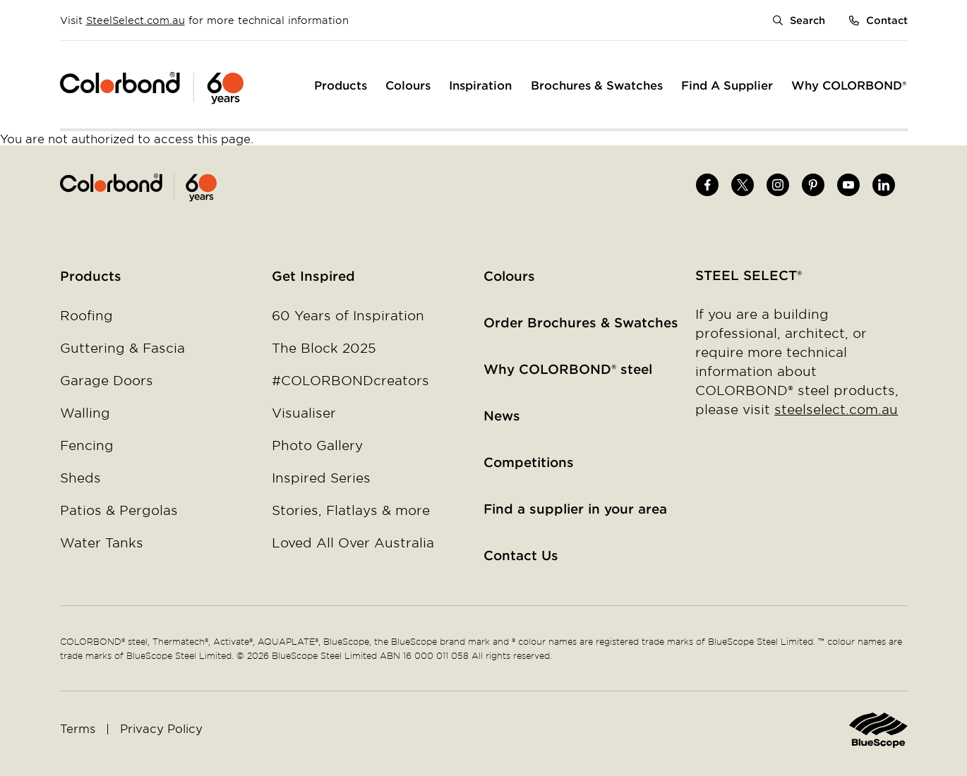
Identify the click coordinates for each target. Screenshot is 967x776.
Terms (77, 728)
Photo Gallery (317, 445)
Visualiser (304, 412)
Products (90, 276)
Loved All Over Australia (353, 542)
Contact (887, 20)
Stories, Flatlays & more (351, 510)
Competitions (529, 462)
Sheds (80, 477)
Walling (85, 412)
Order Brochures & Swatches (581, 322)
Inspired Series (321, 477)
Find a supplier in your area (575, 508)
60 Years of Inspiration (348, 315)
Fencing (87, 445)
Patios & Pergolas (119, 510)
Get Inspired (313, 276)
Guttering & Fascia (122, 348)
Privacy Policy (161, 728)
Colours (509, 276)
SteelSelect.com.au (135, 20)
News (502, 415)
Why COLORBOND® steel (568, 369)
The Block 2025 (324, 348)
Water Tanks (101, 542)
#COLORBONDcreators (350, 380)
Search (807, 20)
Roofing (86, 315)
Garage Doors (106, 380)
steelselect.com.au (836, 409)
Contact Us (521, 555)
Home (272, 188)
